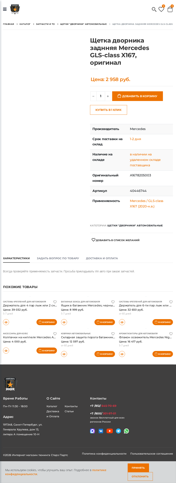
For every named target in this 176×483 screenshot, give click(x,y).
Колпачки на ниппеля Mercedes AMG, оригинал (40, 337)
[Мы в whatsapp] (126, 431)
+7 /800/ (103, 413)
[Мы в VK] (101, 431)
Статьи (69, 411)
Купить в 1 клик (108, 110)
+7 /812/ (103, 405)
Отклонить (140, 476)
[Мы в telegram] (118, 431)
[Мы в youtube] (109, 430)
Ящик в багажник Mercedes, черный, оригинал (97, 305)
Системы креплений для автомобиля (24, 301)
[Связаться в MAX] (92, 430)
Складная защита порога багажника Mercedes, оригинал (105, 337)
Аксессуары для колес (15, 333)
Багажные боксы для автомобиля (80, 301)
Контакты (71, 406)
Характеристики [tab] (16, 258)
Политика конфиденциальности (104, 453)
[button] (154, 10)
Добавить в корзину (139, 96)
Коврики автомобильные (76, 333)
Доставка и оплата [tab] (102, 258)
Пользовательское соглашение (151, 453)
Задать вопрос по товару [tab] (58, 258)
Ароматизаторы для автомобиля (138, 333)
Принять (138, 467)
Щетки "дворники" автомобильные (135, 225)
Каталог (52, 406)
